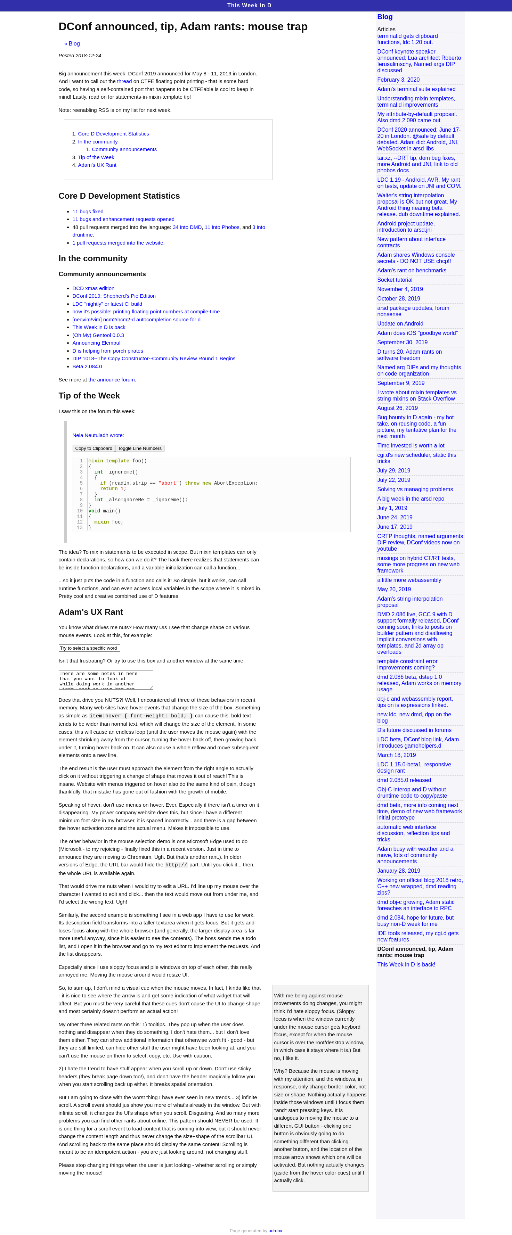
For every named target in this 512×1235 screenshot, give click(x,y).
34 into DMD (187, 227)
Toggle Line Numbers (140, 448)
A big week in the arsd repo (411, 499)
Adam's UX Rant (97, 165)
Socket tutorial (395, 280)
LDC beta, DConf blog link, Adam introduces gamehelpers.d (418, 742)
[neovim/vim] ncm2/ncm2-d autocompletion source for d (137, 319)
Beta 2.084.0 (87, 366)
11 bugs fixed (88, 211)
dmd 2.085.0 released (404, 780)
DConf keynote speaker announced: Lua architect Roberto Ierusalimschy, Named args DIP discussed (419, 61)
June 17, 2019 (395, 527)
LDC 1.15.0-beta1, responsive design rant (414, 767)
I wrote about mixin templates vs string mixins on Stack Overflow (417, 395)
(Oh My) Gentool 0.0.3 (98, 335)
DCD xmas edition (94, 288)
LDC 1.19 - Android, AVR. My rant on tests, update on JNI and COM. (419, 183)
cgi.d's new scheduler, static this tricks (416, 458)
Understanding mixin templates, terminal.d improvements (416, 102)
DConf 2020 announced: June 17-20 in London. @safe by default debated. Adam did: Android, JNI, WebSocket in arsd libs (419, 139)
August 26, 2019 (397, 408)
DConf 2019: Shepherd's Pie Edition (114, 296)
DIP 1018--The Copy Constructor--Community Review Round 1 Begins (154, 358)
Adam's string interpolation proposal (410, 602)
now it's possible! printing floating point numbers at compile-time (146, 311)
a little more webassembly (409, 580)
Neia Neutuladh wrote (98, 435)
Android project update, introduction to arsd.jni (406, 227)
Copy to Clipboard (94, 448)
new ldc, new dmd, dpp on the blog (414, 717)
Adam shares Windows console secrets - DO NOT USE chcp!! (416, 258)
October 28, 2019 (399, 299)
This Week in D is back (99, 327)
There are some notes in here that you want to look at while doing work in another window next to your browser (106, 693)
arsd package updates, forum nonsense (413, 311)
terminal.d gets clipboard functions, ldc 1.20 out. (407, 39)
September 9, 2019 (401, 383)
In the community (98, 142)
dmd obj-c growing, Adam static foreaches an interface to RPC (416, 905)
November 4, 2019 (400, 289)
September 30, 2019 (402, 342)
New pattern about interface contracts (411, 242)
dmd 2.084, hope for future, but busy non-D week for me (415, 921)
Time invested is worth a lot (411, 445)
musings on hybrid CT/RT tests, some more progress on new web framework (418, 564)
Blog (74, 44)
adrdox (275, 1230)
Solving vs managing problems (415, 489)
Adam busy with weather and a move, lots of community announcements (415, 855)
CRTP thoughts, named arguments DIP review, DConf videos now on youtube (420, 542)
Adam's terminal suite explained (416, 89)
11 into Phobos (222, 227)
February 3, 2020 (398, 80)
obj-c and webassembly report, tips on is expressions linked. (415, 702)
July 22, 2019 (394, 480)
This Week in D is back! (406, 965)
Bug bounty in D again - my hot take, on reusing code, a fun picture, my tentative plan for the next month (417, 426)
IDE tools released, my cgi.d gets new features (418, 936)
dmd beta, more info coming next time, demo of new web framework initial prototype (419, 811)
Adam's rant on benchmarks (412, 270)
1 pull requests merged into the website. (119, 243)
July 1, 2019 (392, 508)
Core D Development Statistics (113, 134)
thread (124, 81)
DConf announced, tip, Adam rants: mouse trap (415, 952)
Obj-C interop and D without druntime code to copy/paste (412, 793)
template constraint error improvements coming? (407, 664)
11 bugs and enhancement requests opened (124, 219)
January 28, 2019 (399, 871)
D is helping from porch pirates (108, 351)
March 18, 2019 (396, 755)
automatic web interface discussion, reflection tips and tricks (413, 833)
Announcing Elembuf (97, 343)
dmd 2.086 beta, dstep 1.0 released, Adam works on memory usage (419, 683)
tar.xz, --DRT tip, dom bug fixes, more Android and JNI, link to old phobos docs (417, 164)
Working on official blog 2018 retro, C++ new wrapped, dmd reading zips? (420, 886)
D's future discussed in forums (414, 730)
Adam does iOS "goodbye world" (417, 333)
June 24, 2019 (395, 517)
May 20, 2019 (394, 589)
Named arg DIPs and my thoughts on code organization (419, 370)
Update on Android (400, 324)
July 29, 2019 (394, 471)
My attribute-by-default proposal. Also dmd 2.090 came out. (417, 117)
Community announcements (124, 149)
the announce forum (111, 379)
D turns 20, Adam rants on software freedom (409, 355)
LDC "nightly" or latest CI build (108, 304)
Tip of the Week (96, 157)
